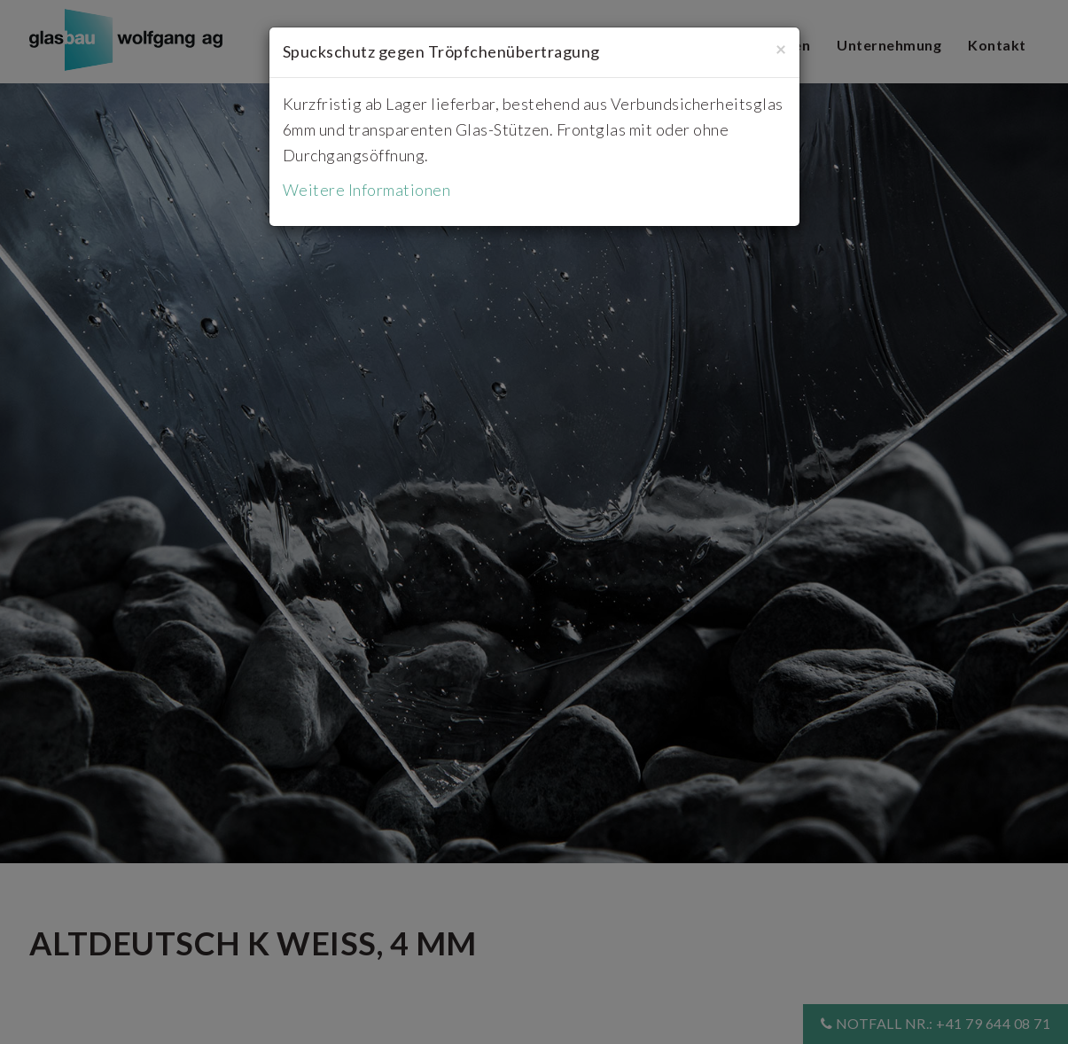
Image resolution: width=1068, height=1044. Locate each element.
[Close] (781, 48)
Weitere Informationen (367, 189)
